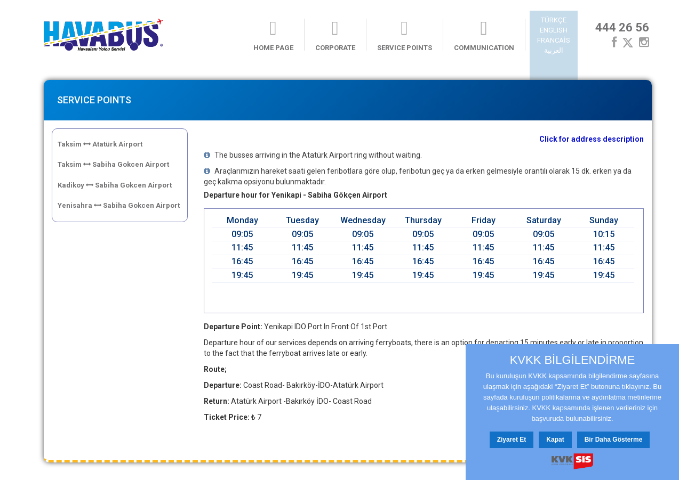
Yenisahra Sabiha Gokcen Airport (119, 205)
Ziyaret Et (511, 439)
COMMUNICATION (484, 35)
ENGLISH (554, 30)
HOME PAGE (273, 35)
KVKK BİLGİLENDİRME (572, 360)
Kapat (555, 439)
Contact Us (164, 481)
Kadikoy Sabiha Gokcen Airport (115, 185)
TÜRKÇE (553, 20)
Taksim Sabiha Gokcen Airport (113, 164)
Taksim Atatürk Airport (100, 144)
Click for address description (591, 139)
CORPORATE (335, 35)
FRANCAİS (553, 40)
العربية (553, 50)
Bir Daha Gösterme (614, 439)
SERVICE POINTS (404, 35)
